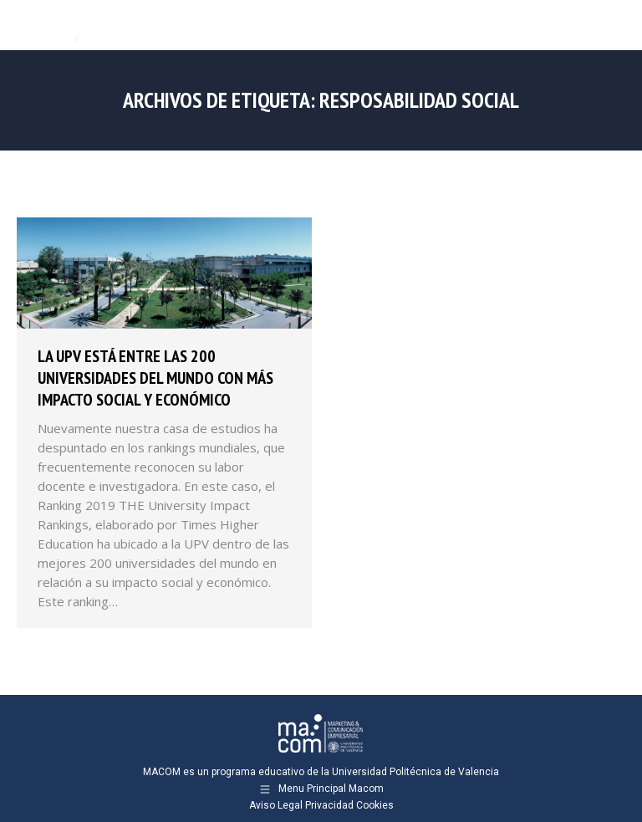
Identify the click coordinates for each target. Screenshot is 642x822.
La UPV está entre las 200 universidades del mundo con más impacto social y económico (155, 378)
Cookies (375, 805)
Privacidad (329, 805)
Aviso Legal (276, 805)
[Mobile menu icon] (615, 25)
